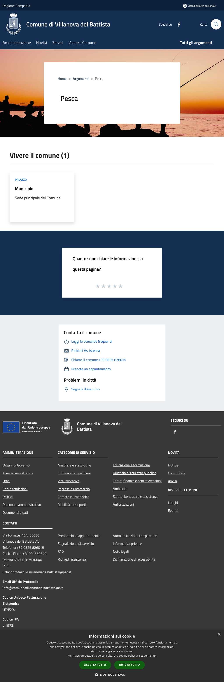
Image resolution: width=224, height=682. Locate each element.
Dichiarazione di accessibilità (134, 559)
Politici (8, 496)
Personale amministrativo (22, 504)
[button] (112, 674)
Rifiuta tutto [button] (129, 664)
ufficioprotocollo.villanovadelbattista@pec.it (37, 572)
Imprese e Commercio (74, 488)
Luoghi (173, 502)
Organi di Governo (16, 465)
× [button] (219, 634)
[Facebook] (177, 24)
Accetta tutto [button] (95, 665)
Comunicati (176, 473)
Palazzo (21, 179)
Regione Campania (16, 5)
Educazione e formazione (131, 465)
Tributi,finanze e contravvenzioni (137, 480)
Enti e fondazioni (15, 488)
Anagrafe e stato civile (74, 465)
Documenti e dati (15, 512)
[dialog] (112, 656)
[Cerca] (216, 24)
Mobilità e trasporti (72, 504)
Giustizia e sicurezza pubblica (134, 472)
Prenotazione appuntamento (79, 535)
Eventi (173, 510)
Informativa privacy (127, 543)
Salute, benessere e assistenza (135, 496)
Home (62, 78)
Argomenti (81, 78)
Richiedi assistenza (72, 559)
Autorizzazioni (123, 504)
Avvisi (172, 481)
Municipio (24, 188)
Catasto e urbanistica (73, 496)
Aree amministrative (18, 473)
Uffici (6, 481)
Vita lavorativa (68, 481)
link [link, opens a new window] (154, 655)
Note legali (121, 551)
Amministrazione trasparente (135, 535)
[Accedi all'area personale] (199, 6)
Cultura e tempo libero (74, 473)
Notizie (173, 465)
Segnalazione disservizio (76, 543)
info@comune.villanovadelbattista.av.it (33, 587)
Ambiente (120, 488)
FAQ (61, 551)
